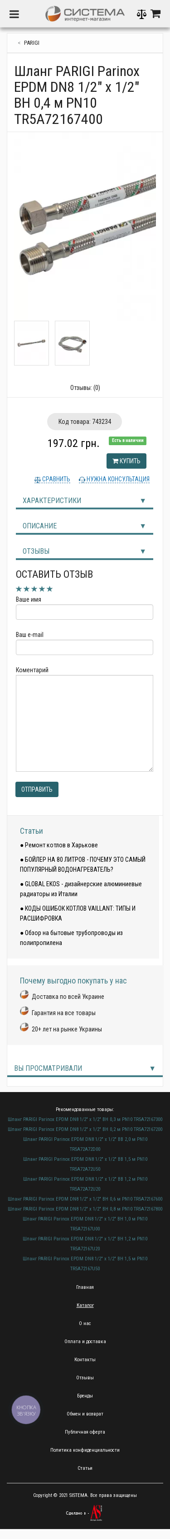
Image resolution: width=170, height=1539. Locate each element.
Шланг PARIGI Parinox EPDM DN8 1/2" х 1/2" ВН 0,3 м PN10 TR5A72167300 (85, 1119)
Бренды (85, 1396)
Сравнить (55, 479)
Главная (85, 1287)
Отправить (37, 789)
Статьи (31, 831)
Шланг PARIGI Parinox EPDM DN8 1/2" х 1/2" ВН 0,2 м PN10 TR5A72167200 (85, 1129)
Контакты (85, 1360)
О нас (85, 1323)
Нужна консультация (117, 479)
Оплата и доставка (85, 1341)
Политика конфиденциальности (85, 1450)
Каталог (85, 1305)
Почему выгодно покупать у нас (73, 980)
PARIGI (31, 42)
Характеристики (52, 500)
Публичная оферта (85, 1432)
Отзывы (36, 551)
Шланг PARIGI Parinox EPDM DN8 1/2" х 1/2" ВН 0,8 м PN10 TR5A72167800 (85, 1209)
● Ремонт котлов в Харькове (59, 845)
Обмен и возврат (85, 1414)
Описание (40, 526)
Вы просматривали (48, 1068)
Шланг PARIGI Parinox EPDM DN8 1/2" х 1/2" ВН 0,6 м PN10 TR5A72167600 (85, 1199)
